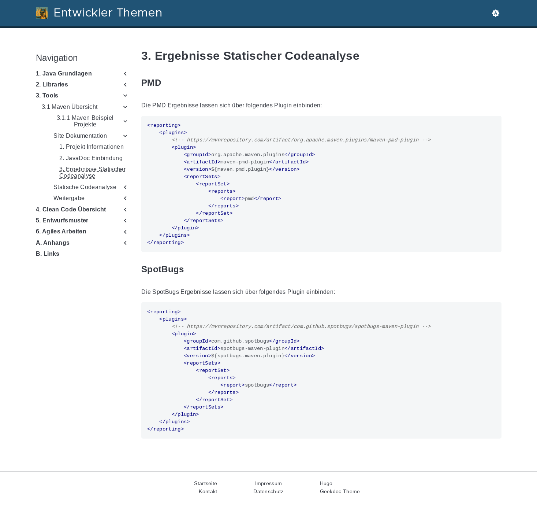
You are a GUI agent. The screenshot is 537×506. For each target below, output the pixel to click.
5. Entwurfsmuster (62, 220)
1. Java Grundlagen (64, 73)
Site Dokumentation (80, 136)
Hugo (326, 483)
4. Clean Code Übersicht (71, 209)
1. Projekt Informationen (91, 147)
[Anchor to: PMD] (169, 83)
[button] (495, 13)
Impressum (268, 483)
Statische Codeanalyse (84, 187)
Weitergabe (69, 198)
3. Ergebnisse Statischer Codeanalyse (92, 172)
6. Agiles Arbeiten (61, 231)
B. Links (48, 254)
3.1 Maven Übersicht (69, 107)
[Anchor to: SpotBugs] (192, 269)
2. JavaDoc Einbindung (91, 158)
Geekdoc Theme (340, 491)
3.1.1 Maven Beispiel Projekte (84, 121)
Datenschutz (268, 491)
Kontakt (208, 491)
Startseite (205, 483)
